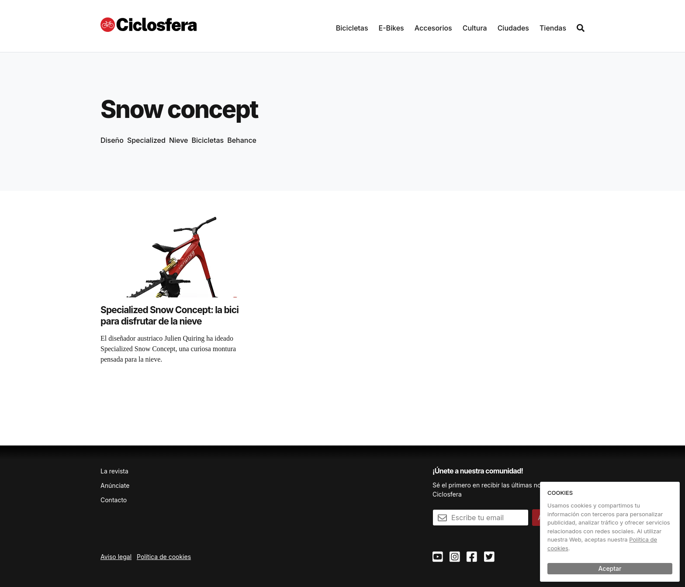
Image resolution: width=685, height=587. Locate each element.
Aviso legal (115, 556)
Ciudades (513, 28)
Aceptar (610, 568)
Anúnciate (114, 485)
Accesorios (433, 28)
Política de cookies (164, 556)
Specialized (146, 140)
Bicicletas (352, 28)
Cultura (475, 28)
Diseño (112, 140)
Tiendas (553, 28)
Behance (241, 140)
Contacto (113, 500)
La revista (114, 471)
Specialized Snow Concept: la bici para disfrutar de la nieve (169, 315)
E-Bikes (391, 28)
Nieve (178, 140)
